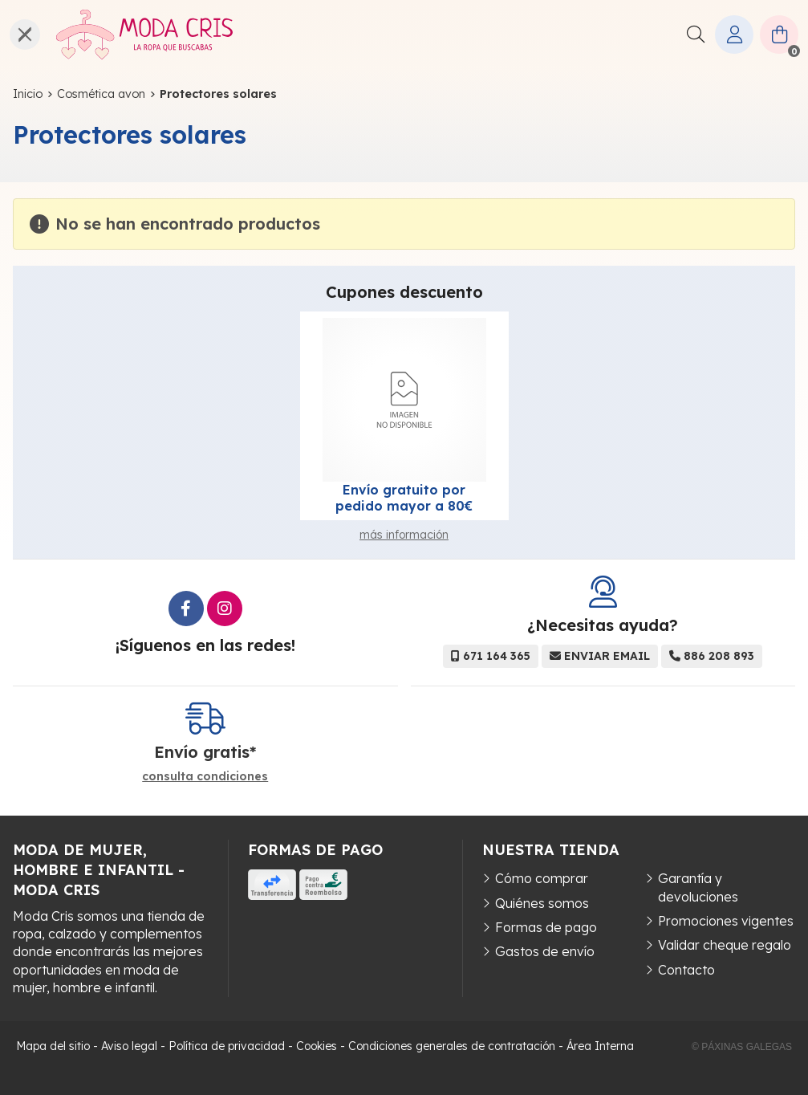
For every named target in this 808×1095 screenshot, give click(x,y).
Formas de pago (546, 927)
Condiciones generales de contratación (451, 1046)
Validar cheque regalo (724, 945)
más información (404, 534)
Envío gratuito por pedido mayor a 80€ (404, 498)
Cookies (316, 1046)
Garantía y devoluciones (698, 887)
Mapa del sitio (53, 1046)
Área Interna (600, 1046)
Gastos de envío (545, 951)
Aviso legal (129, 1046)
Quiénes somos (542, 903)
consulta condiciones (205, 777)
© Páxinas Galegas (742, 1046)
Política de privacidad (227, 1046)
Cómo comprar (541, 878)
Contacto (686, 970)
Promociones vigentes (726, 921)
